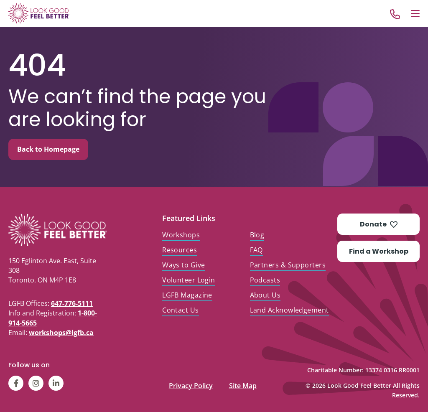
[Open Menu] (415, 13)
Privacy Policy (191, 384)
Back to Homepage (48, 149)
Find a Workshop (378, 251)
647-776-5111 (72, 303)
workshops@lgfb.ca (61, 332)
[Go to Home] (38, 13)
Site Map (243, 384)
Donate (378, 224)
